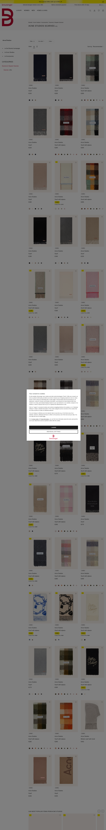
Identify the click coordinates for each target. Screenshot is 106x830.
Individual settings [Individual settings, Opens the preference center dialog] (53, 431)
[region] (53, 415)
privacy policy (35, 419)
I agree (53, 427)
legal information (45, 419)
